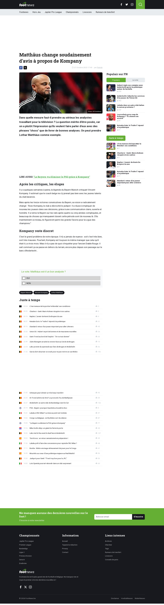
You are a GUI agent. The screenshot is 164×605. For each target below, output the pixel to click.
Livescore (87, 12)
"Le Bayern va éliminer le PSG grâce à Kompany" (62, 176)
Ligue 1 (22, 552)
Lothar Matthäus (57, 292)
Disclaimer (115, 598)
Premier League (25, 545)
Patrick (99, 67)
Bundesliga (23, 548)
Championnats (72, 12)
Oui (28, 278)
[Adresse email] (113, 517)
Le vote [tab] (135, 80)
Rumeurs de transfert (105, 12)
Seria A (22, 560)
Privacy (65, 548)
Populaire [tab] (116, 80)
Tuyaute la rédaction (69, 545)
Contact (65, 552)
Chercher (108, 545)
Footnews (23, 12)
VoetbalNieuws (127, 598)
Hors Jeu (36, 12)
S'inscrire (138, 517)
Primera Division (25, 556)
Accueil (65, 541)
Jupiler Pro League (53, 12)
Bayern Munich (26, 292)
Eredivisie (23, 563)
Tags (107, 548)
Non (28, 283)
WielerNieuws (140, 598)
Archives (108, 541)
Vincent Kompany (41, 292)
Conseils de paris (111, 560)
